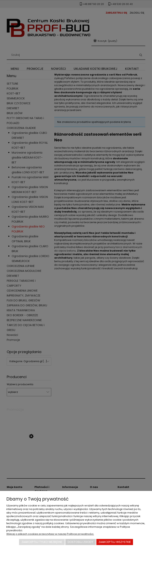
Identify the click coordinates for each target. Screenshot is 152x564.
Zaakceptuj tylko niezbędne (42, 542)
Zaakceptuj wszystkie (115, 542)
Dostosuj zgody (80, 542)
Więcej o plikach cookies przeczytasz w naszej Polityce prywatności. (50, 534)
